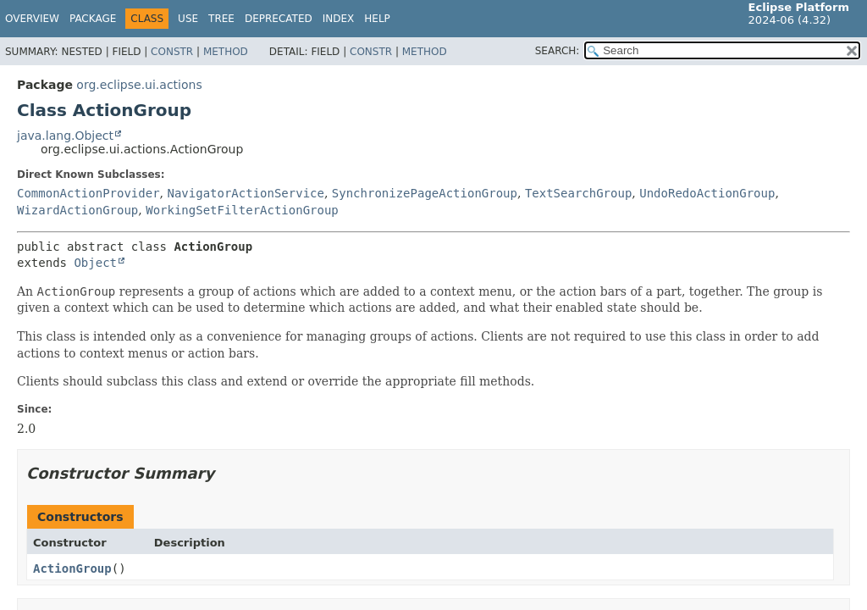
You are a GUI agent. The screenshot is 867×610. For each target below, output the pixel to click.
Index (339, 19)
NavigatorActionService (245, 193)
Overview (32, 19)
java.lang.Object (65, 135)
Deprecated (278, 19)
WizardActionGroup (77, 210)
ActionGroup (72, 568)
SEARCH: (557, 51)
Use (188, 19)
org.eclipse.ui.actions (139, 85)
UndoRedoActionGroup (707, 193)
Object (95, 262)
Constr (172, 52)
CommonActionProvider (88, 193)
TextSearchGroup (578, 193)
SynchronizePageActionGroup (424, 193)
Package (92, 19)
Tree (221, 19)
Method (225, 52)
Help (377, 19)
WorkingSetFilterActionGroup (242, 210)
